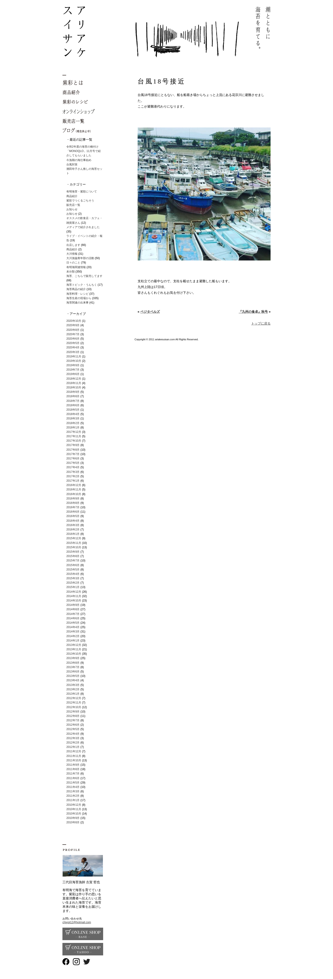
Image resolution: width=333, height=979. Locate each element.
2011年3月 (73, 791)
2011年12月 (73, 751)
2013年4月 (73, 680)
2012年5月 (73, 729)
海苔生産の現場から (78, 298)
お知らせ (71, 209)
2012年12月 (73, 698)
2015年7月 (73, 560)
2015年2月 (73, 582)
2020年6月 (73, 338)
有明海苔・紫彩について (81, 191)
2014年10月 (73, 600)
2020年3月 (73, 352)
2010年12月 (73, 804)
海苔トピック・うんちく (81, 284)
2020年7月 (73, 334)
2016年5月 (73, 516)
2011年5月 (73, 782)
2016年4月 (73, 520)
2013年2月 (73, 689)
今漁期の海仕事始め (78, 160)
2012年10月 (73, 707)
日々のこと (73, 262)
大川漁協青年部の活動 (80, 258)
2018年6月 (73, 405)
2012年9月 (73, 711)
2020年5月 (73, 343)
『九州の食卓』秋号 (253, 311)
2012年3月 (73, 738)
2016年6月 (73, 511)
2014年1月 (73, 640)
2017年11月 (73, 436)
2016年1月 (73, 534)
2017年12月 (73, 432)
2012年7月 (73, 720)
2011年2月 (73, 795)
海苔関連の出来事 (77, 302)
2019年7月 (73, 369)
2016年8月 (73, 503)
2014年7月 (73, 614)
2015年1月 (73, 587)
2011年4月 (73, 787)
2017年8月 (73, 449)
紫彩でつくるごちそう (80, 200)
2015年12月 (73, 538)
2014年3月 (73, 631)
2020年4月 (73, 347)
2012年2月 (73, 742)
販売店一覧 (73, 205)
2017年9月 (73, 445)
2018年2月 (73, 423)
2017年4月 (73, 467)
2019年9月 (73, 365)
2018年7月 (73, 401)
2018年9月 (73, 391)
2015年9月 (73, 551)
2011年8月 (73, 769)
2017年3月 (73, 472)
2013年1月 (73, 693)
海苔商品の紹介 (76, 289)
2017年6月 (73, 458)
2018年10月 (73, 387)
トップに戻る (261, 323)
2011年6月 (73, 778)
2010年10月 (73, 813)
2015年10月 (73, 547)
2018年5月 (73, 409)
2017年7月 (73, 454)
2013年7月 (73, 667)
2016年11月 (73, 489)
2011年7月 (73, 773)
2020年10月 (73, 320)
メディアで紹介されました (83, 227)
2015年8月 (73, 556)
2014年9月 (73, 605)
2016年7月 (73, 507)
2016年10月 (73, 494)
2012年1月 (73, 747)
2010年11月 (73, 809)
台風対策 (71, 164)
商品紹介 (71, 196)
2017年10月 (73, 440)
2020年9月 (73, 325)
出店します (73, 245)
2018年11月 (73, 383)
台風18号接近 (161, 81)
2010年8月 (73, 822)
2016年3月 (73, 525)
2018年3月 (73, 418)
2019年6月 (73, 374)
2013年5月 (73, 676)
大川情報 (71, 253)
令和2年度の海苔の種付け (82, 146)
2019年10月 (73, 360)
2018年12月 (73, 378)
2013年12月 (73, 645)
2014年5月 (73, 622)
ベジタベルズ (150, 311)
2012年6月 (73, 724)
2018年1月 (73, 427)
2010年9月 (73, 818)
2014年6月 (73, 618)
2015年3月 (73, 578)
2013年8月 (73, 662)
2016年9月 (73, 498)
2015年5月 (73, 569)
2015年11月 (73, 543)
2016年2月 (73, 529)
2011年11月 (73, 756)
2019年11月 (73, 356)
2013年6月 (73, 671)
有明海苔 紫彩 (166, 32)
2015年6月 (73, 565)
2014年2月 (73, 636)
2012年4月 (73, 733)
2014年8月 (73, 609)
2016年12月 (73, 485)
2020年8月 (73, 329)
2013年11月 (73, 649)
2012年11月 (73, 702)
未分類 (70, 271)
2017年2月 (73, 476)
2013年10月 (73, 653)
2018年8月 (73, 396)
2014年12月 (73, 591)
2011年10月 (73, 760)
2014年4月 (73, 627)
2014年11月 (73, 596)
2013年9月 (73, 658)
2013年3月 (73, 685)
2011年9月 (73, 764)
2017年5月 (73, 463)
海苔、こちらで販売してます (84, 276)
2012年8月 (73, 716)
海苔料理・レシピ (77, 293)
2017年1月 (73, 480)
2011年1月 (73, 800)
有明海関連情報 (76, 267)
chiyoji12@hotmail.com (76, 922)
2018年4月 (73, 414)
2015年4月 (73, 574)
